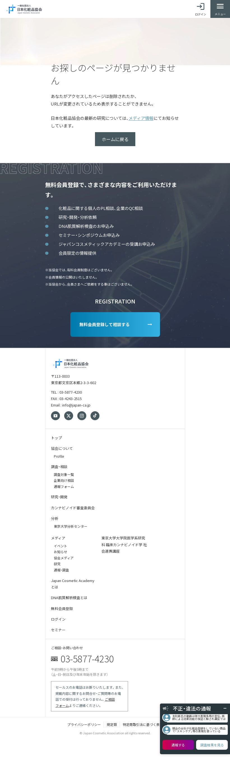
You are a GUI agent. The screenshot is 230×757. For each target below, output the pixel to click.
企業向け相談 (64, 480)
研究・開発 (59, 496)
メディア (58, 538)
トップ (56, 437)
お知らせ (60, 551)
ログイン (58, 619)
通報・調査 (61, 569)
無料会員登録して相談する (104, 324)
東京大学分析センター (70, 526)
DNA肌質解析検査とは (69, 597)
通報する (178, 744)
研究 (57, 563)
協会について (62, 448)
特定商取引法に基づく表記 (143, 724)
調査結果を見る (212, 744)
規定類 (112, 724)
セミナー (58, 629)
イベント (60, 545)
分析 (54, 518)
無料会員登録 (62, 608)
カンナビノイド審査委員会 (73, 507)
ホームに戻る (115, 139)
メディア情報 (141, 118)
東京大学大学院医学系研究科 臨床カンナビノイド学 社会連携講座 (124, 544)
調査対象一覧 (64, 474)
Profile (59, 456)
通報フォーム (64, 486)
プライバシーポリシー (84, 724)
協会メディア (64, 557)
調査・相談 (59, 466)
